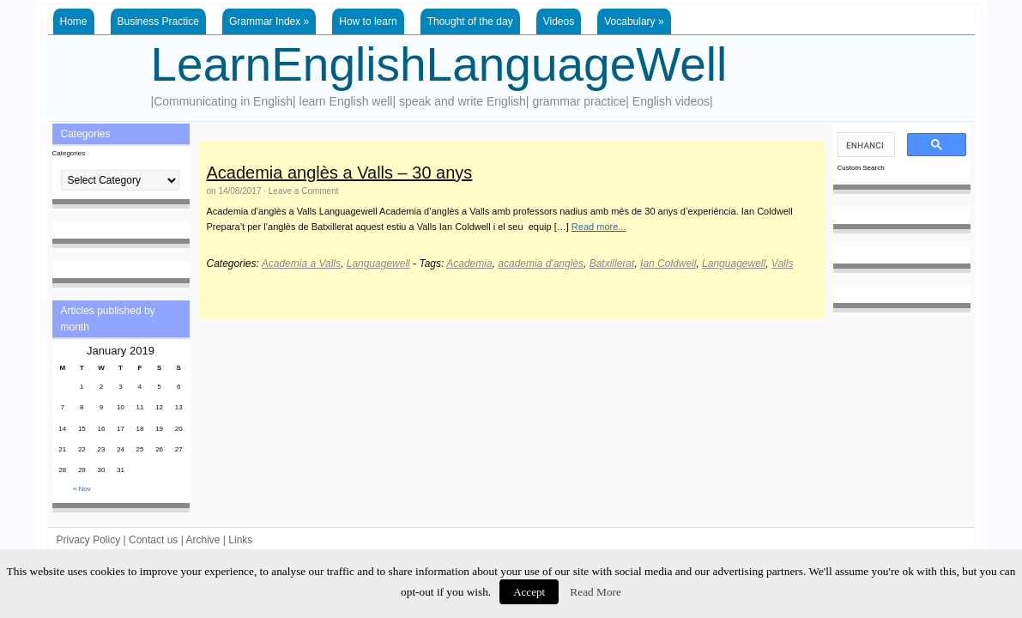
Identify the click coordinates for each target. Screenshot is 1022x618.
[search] (864, 145)
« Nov (82, 489)
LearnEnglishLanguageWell (439, 64)
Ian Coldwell (668, 264)
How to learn (367, 21)
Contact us (153, 540)
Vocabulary (633, 21)
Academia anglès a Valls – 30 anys (340, 172)
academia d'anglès (541, 264)
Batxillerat (612, 264)
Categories (69, 153)
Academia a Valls (301, 264)
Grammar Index (269, 21)
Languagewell (378, 264)
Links (240, 540)
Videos (558, 21)
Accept (529, 591)
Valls (782, 264)
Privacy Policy (89, 540)
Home (74, 21)
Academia (469, 264)
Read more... (598, 226)
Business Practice (158, 21)
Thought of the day (470, 21)
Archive (202, 540)
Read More (595, 591)
